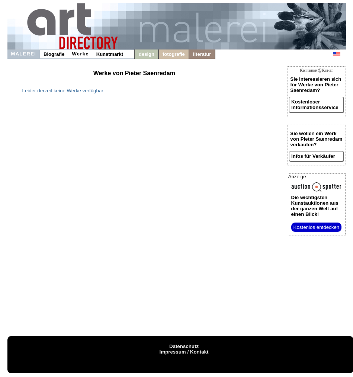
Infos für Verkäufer (313, 156)
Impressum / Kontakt (184, 352)
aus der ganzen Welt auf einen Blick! (314, 206)
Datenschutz (184, 346)
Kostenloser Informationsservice (314, 104)
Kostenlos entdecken (316, 227)
